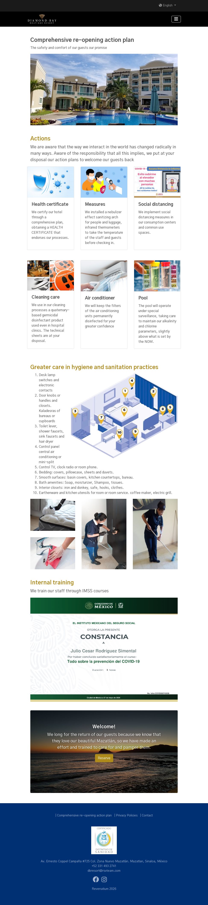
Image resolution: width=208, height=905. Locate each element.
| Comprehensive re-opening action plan (83, 815)
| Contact (146, 815)
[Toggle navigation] (176, 19)
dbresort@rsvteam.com (104, 870)
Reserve (104, 758)
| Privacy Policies (126, 815)
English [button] (166, 5)
